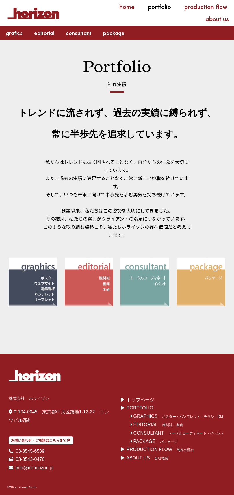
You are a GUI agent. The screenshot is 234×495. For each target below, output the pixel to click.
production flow (205, 6)
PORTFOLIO (140, 407)
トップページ (140, 399)
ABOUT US (138, 457)
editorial (44, 32)
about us (217, 18)
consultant (79, 32)
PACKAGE (142, 441)
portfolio (159, 6)
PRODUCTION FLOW (149, 449)
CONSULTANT (147, 433)
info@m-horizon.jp (33, 467)
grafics (14, 32)
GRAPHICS (144, 416)
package (114, 32)
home (127, 6)
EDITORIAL (144, 424)
